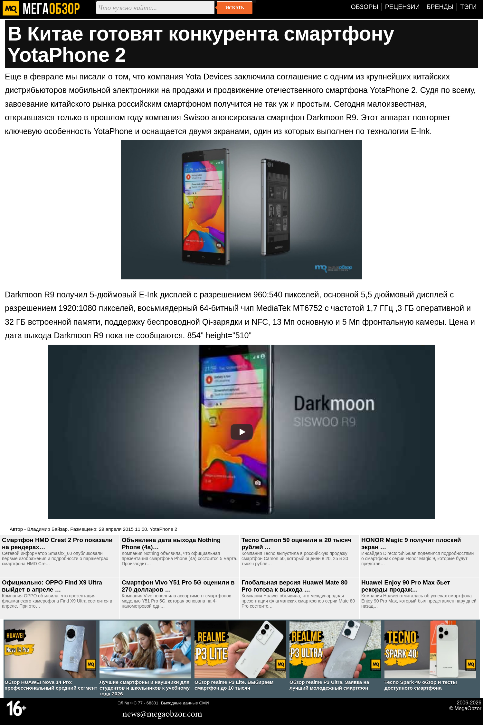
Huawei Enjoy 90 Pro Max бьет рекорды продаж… (405, 586)
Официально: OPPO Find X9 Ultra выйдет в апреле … (52, 586)
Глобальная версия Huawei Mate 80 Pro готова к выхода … (295, 586)
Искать (234, 7)
